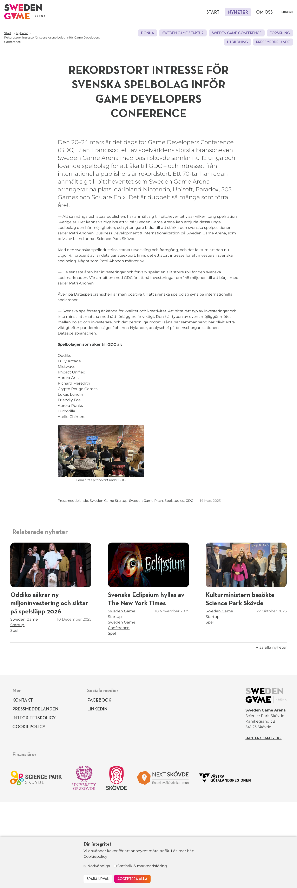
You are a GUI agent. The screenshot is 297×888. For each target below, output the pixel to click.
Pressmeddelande (273, 42)
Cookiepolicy (95, 856)
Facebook (99, 786)
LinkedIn (97, 795)
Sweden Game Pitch (146, 586)
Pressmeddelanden (35, 795)
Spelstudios (174, 586)
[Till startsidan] (24, 12)
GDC (189, 586)
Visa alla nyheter (271, 733)
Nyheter (238, 12)
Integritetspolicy (34, 803)
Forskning (280, 33)
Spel (14, 716)
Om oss (264, 12)
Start (212, 12)
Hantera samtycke (263, 824)
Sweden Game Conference (237, 33)
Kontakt (22, 786)
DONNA (147, 33)
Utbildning (237, 42)
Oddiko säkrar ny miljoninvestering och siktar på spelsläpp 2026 (49, 689)
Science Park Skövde (116, 324)
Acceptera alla (132, 879)
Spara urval (98, 879)
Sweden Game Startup (183, 33)
